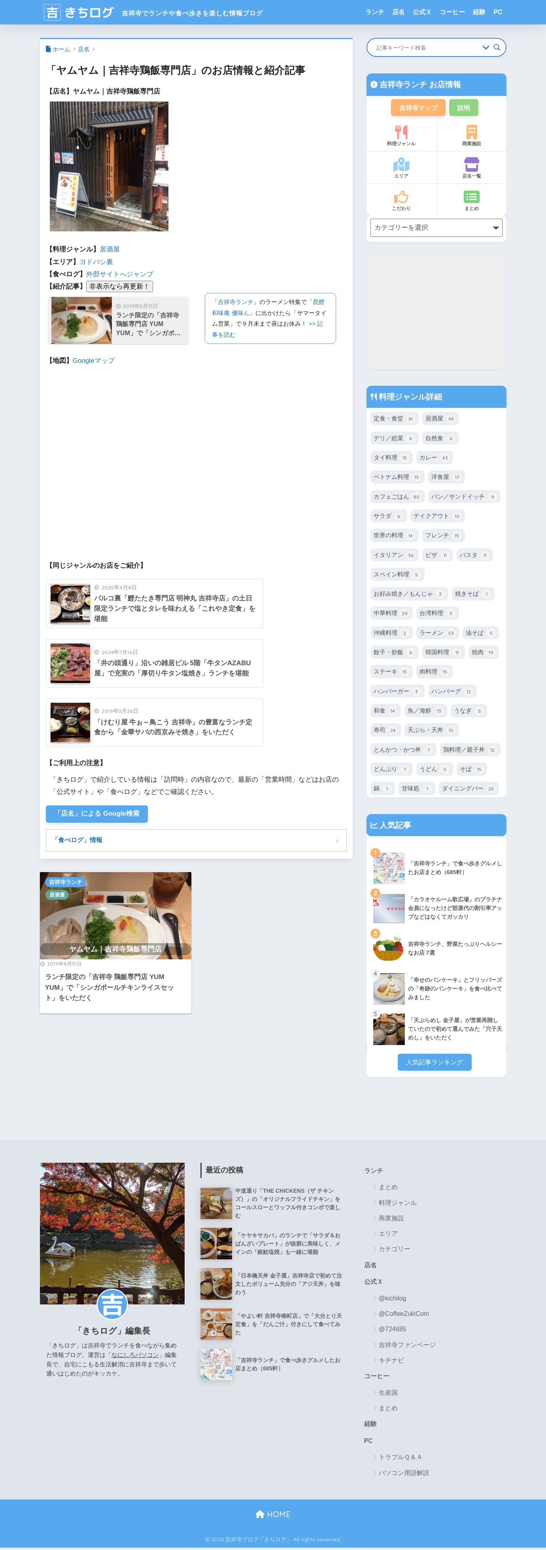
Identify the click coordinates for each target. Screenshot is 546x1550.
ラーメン (437, 633)
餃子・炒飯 (395, 653)
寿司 (386, 731)
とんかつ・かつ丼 (403, 750)
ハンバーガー (397, 692)
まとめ (472, 201)
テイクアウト (437, 517)
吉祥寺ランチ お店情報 (419, 84)
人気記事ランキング (434, 1062)
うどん (434, 770)
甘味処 (417, 789)
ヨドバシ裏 (96, 262)
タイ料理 (392, 458)
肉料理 (434, 672)
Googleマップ (94, 360)
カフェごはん (397, 497)
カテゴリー (394, 1250)
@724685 (392, 1331)
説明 (465, 107)
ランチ (374, 12)
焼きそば (473, 594)
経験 (479, 12)
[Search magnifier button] (497, 47)
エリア (401, 169)
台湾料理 (437, 614)
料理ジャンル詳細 (409, 397)
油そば (481, 633)
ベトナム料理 (397, 478)
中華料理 (392, 614)
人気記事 (395, 825)
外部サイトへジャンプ (119, 274)
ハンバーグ (452, 692)
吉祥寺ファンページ (407, 1346)
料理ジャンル (401, 136)
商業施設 (472, 136)
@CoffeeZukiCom (404, 1315)
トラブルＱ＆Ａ (401, 1459)
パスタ (475, 556)
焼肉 (484, 653)
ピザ (437, 556)
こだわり (401, 201)
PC (497, 12)
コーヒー (452, 12)
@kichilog (392, 1300)
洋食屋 (446, 478)
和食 (386, 711)
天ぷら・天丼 (431, 731)
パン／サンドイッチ (464, 497)
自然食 (440, 439)
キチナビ (391, 1362)
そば (472, 770)
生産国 (388, 1394)
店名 (398, 12)
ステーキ (392, 672)
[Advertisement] (436, 314)
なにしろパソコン (135, 1355)
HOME (273, 1517)
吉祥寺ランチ (235, 301)
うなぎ (469, 711)
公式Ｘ (422, 12)
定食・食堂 (395, 419)
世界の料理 (395, 536)
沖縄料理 (392, 633)
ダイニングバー (469, 789)
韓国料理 (443, 653)
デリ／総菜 (395, 439)
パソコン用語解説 (404, 1475)
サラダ (389, 517)
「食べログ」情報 (77, 840)
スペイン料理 (397, 575)
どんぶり (392, 770)
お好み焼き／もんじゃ (409, 594)
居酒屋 (110, 249)
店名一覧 (472, 169)
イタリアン (395, 556)
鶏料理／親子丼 (470, 750)
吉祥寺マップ (417, 107)
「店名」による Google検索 (97, 814)
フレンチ (443, 536)
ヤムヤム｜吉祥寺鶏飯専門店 (115, 950)
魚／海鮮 (426, 711)
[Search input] (427, 47)
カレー (434, 458)
